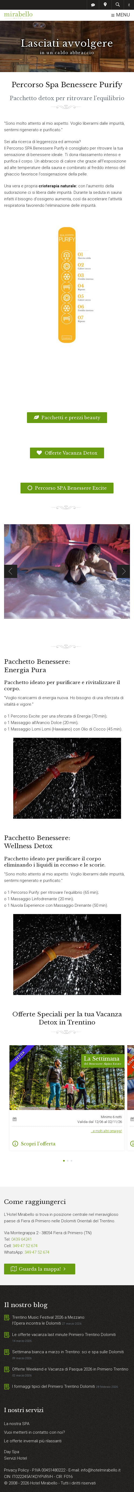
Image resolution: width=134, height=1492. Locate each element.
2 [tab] (67, 1161)
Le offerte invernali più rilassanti (32, 1441)
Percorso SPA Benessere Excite (67, 488)
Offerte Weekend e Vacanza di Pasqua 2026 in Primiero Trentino (70, 1369)
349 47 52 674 (25, 1245)
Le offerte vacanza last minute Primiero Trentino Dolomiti (64, 1334)
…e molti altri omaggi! (106, 1131)
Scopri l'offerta (34, 1143)
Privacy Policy (17, 1470)
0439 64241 (21, 1239)
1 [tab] (64, 1161)
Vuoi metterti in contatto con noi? (34, 1432)
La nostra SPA (16, 1423)
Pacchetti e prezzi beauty (67, 417)
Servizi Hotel (15, 1458)
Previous (10, 571)
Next (123, 571)
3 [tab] (71, 1161)
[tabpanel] (67, 1098)
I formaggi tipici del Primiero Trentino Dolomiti (53, 1386)
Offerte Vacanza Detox (67, 453)
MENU (120, 15)
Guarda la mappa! (39, 1269)
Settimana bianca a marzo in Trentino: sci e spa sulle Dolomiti (68, 1351)
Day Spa (11, 1451)
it (129, 5)
